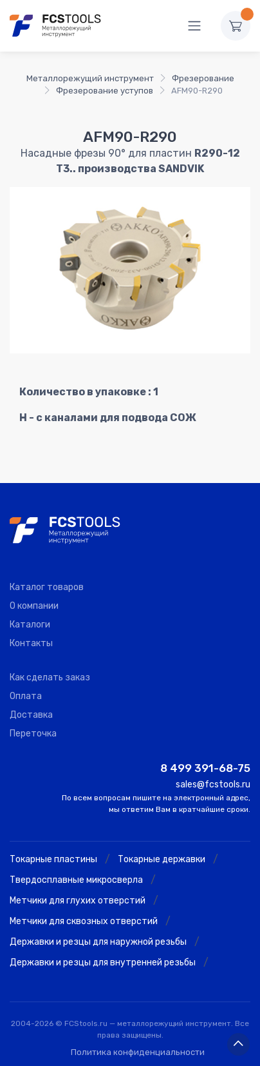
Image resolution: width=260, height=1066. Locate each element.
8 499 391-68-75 (205, 768)
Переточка (33, 733)
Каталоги (30, 624)
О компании (34, 605)
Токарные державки (161, 859)
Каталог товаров (47, 587)
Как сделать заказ (50, 677)
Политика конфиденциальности (138, 1052)
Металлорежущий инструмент (90, 78)
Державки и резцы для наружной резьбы (98, 941)
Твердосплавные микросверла (76, 879)
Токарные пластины (53, 859)
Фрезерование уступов (104, 90)
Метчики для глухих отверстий (77, 900)
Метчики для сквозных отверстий (84, 921)
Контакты (31, 643)
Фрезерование (203, 78)
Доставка (31, 714)
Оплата (26, 696)
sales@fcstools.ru (213, 784)
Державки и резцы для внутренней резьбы (103, 962)
